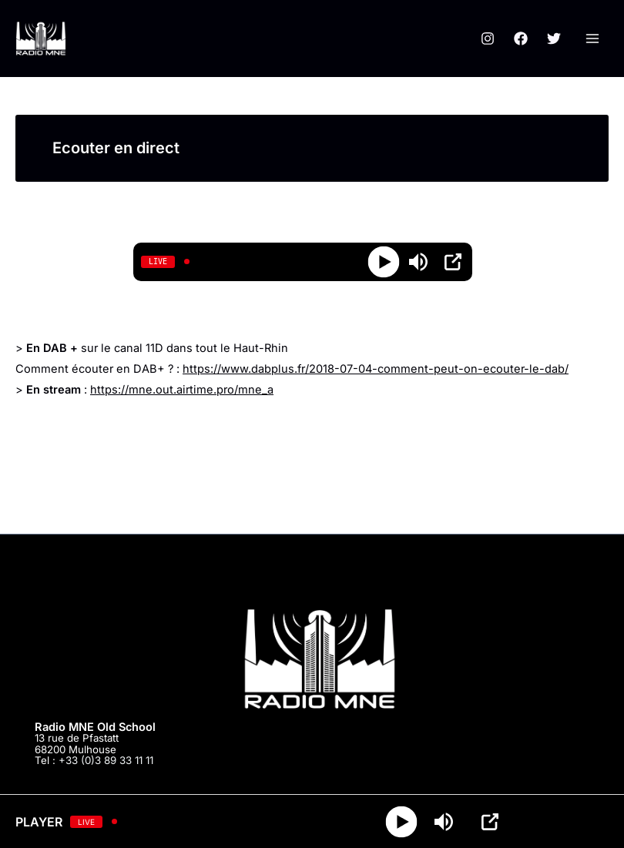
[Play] (384, 261)
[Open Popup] (453, 261)
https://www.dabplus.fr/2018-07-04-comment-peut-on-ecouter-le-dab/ (376, 369)
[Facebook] (521, 38)
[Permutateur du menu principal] (592, 38)
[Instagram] (488, 38)
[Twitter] (554, 38)
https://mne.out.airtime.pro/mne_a (181, 390)
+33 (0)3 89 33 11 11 (106, 760)
